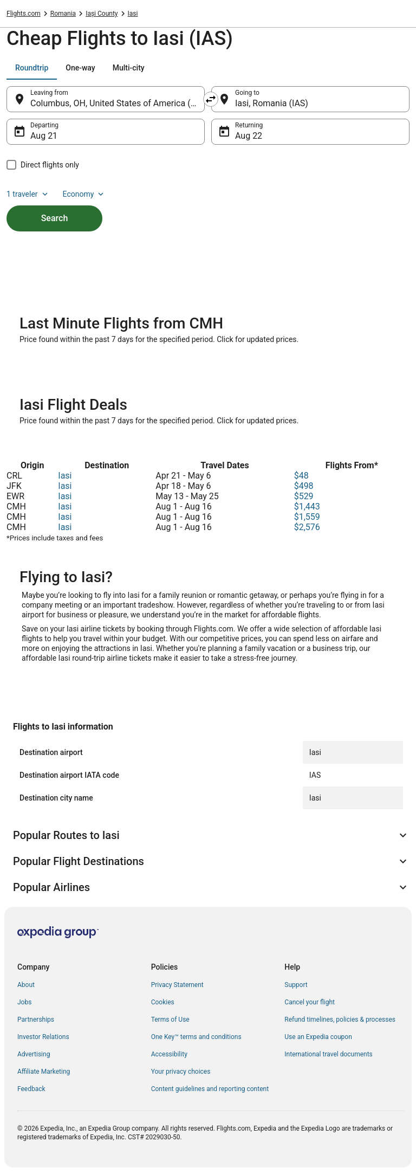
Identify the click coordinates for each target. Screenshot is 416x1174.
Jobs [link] (24, 1002)
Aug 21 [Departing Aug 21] (43, 136)
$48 (301, 475)
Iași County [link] (102, 13)
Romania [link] (63, 13)
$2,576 (307, 527)
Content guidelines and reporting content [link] (210, 1089)
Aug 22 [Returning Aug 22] (248, 136)
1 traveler (28, 194)
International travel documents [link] (328, 1054)
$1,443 (307, 506)
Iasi (65, 475)
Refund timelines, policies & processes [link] (339, 1019)
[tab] (31, 68)
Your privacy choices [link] (181, 1071)
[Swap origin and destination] (210, 99)
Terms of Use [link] (170, 1019)
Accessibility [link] (169, 1054)
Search (54, 218)
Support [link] (295, 985)
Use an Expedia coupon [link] (318, 1037)
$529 (304, 496)
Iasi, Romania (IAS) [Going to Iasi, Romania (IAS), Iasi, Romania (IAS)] (271, 103)
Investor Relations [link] (43, 1037)
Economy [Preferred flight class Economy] (84, 194)
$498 (304, 486)
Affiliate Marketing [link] (43, 1071)
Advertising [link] (33, 1054)
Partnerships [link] (35, 1019)
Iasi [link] (133, 13)
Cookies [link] (162, 1002)
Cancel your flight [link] (309, 1002)
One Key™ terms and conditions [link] (196, 1037)
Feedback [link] (31, 1089)
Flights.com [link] (23, 13)
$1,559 (307, 517)
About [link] (26, 985)
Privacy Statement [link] (177, 985)
